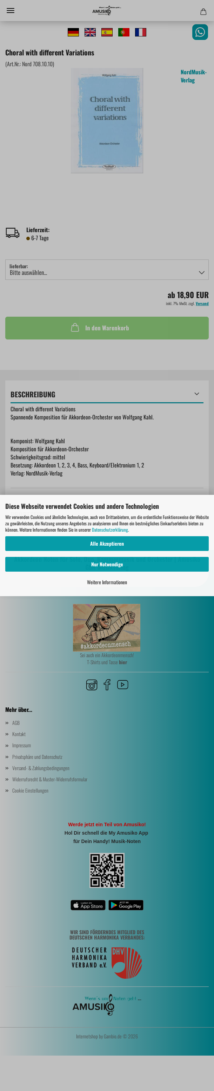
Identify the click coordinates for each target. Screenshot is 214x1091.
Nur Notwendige (107, 564)
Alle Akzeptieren (107, 543)
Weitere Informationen (107, 582)
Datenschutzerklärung (110, 529)
